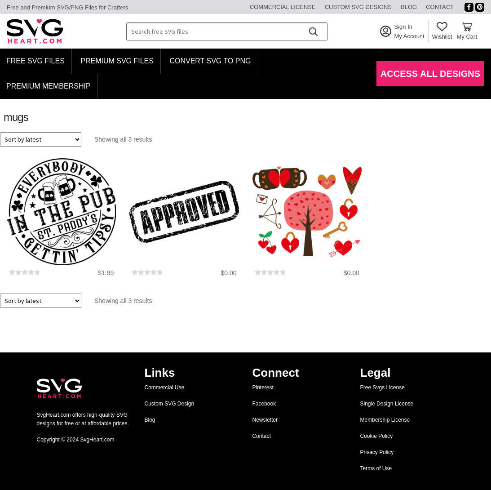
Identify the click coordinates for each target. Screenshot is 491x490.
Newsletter (265, 420)
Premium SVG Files (117, 61)
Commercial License (283, 7)
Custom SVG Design (170, 404)
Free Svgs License (382, 387)
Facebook (264, 404)
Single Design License (387, 404)
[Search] (313, 31)
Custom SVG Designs (358, 7)
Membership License (385, 420)
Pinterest (263, 387)
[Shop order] (40, 139)
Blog (409, 7)
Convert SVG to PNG (210, 61)
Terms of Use (376, 468)
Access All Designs (430, 74)
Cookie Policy (376, 436)
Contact (440, 7)
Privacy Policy (377, 452)
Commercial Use (165, 387)
